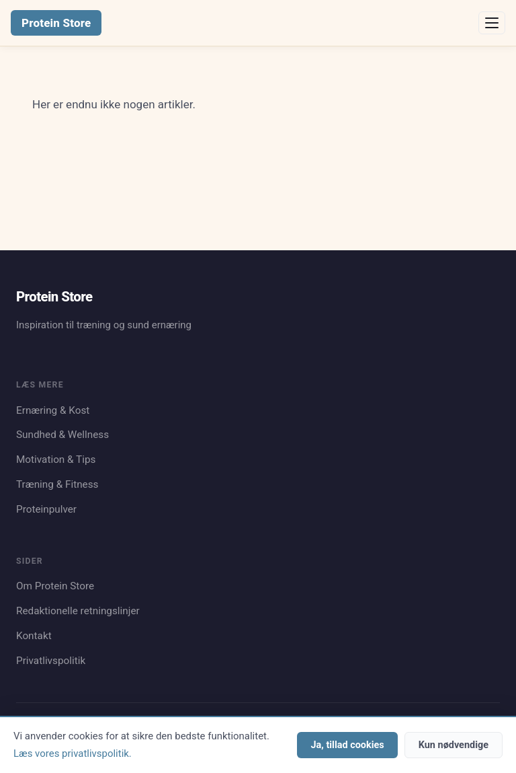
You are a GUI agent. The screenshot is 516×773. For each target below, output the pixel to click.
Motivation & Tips (55, 459)
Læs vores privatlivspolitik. (72, 753)
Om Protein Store (55, 586)
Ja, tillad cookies (347, 745)
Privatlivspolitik (50, 661)
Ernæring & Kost (52, 410)
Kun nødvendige (453, 745)
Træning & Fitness (57, 484)
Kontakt (34, 636)
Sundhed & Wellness (62, 435)
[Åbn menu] (491, 22)
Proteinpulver (46, 509)
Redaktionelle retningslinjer (78, 611)
